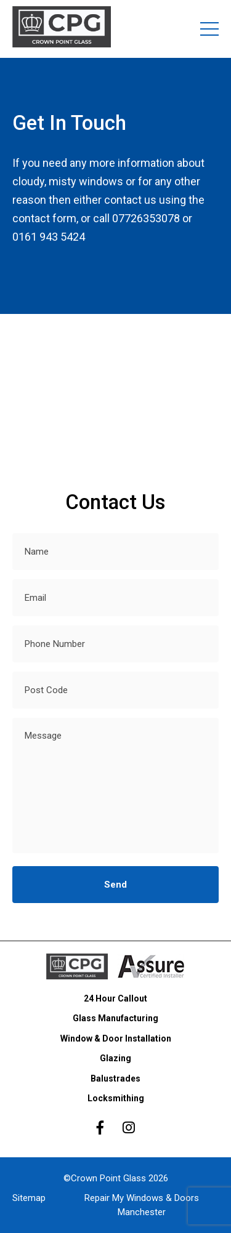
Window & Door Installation (115, 1038)
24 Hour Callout (115, 998)
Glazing (115, 1058)
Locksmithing (115, 1098)
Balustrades (115, 1078)
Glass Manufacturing (115, 1018)
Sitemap (29, 1197)
